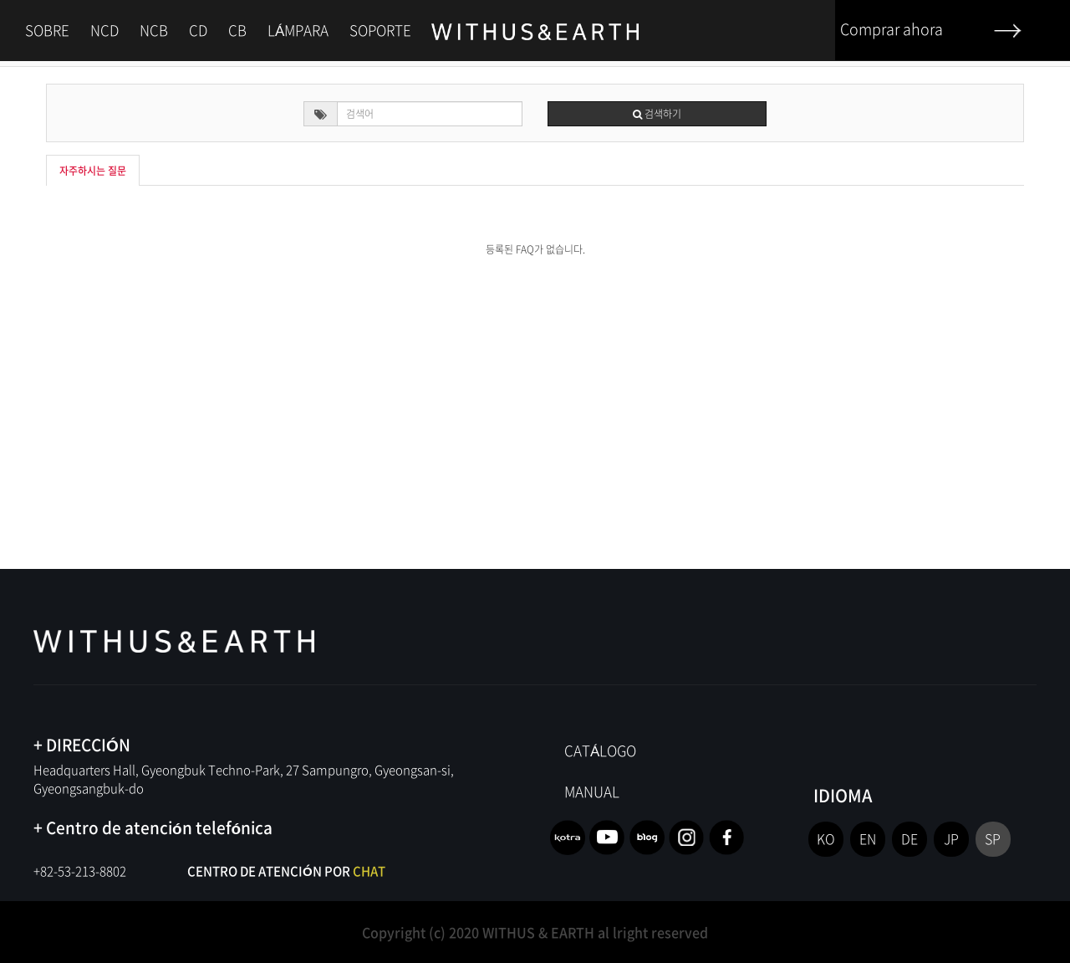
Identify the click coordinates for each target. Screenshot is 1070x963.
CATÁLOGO (600, 750)
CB (237, 29)
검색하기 (657, 113)
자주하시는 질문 (92, 170)
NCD (104, 29)
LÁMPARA (298, 29)
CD (198, 29)
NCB (154, 29)
